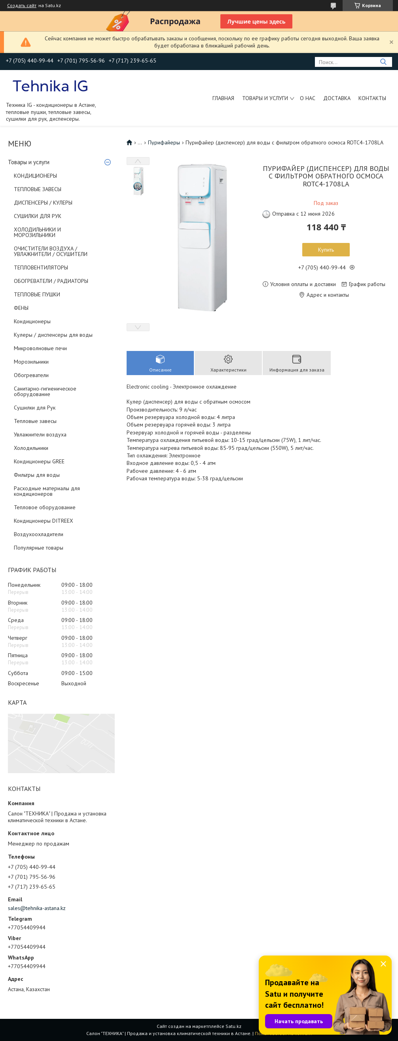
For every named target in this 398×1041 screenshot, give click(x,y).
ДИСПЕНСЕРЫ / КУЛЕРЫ (43, 202)
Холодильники (31, 447)
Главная (223, 98)
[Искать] (383, 62)
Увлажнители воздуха (40, 434)
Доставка (337, 98)
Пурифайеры (164, 142)
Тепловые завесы (35, 421)
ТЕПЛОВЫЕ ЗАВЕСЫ (37, 189)
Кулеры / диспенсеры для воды (53, 334)
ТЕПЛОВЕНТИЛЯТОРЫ (41, 267)
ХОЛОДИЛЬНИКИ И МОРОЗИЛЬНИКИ (37, 232)
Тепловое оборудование (45, 507)
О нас (307, 98)
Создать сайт (21, 5)
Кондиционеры (32, 321)
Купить (326, 249)
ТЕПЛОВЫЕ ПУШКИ (37, 294)
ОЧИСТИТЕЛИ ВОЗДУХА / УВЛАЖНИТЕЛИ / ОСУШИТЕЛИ (50, 251)
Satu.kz (233, 1026)
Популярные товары (38, 547)
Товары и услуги (265, 98)
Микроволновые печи (40, 348)
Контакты (372, 98)
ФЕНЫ (21, 307)
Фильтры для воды (37, 474)
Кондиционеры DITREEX (43, 520)
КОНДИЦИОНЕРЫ (35, 175)
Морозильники (31, 361)
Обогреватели (31, 375)
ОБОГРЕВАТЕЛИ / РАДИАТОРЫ (51, 280)
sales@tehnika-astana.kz (37, 908)
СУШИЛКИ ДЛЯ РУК (37, 216)
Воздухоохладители (38, 534)
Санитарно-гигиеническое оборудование (45, 391)
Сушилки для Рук (34, 407)
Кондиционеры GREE (39, 461)
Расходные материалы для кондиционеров (47, 491)
